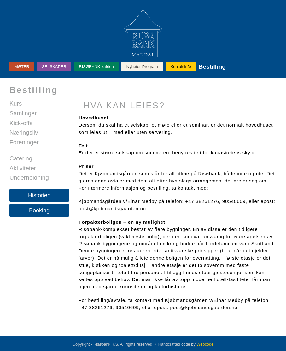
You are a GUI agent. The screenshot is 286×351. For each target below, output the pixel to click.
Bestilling (212, 66)
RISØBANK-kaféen (96, 66)
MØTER (22, 66)
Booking (39, 210)
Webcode (204, 344)
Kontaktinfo (181, 66)
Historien (39, 195)
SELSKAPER (54, 66)
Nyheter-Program (142, 66)
